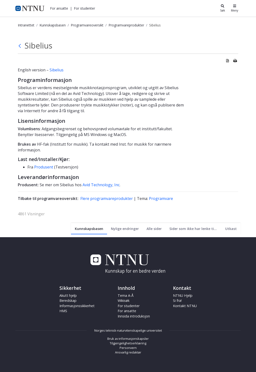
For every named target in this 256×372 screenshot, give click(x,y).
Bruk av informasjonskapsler (128, 338)
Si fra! (177, 300)
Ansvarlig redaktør (128, 352)
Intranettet (26, 25)
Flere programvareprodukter (106, 198)
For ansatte (59, 8)
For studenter (84, 8)
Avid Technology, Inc (101, 184)
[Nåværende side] (89, 228)
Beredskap (68, 300)
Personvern (128, 348)
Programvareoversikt (87, 25)
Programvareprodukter (126, 25)
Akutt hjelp (68, 295)
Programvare (161, 198)
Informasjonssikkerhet (77, 306)
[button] (59, 8)
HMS (63, 311)
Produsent (43, 167)
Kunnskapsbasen (52, 25)
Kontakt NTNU (185, 306)
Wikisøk (123, 300)
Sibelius (57, 70)
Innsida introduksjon (134, 316)
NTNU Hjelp (182, 295)
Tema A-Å (126, 295)
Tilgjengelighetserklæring (128, 343)
